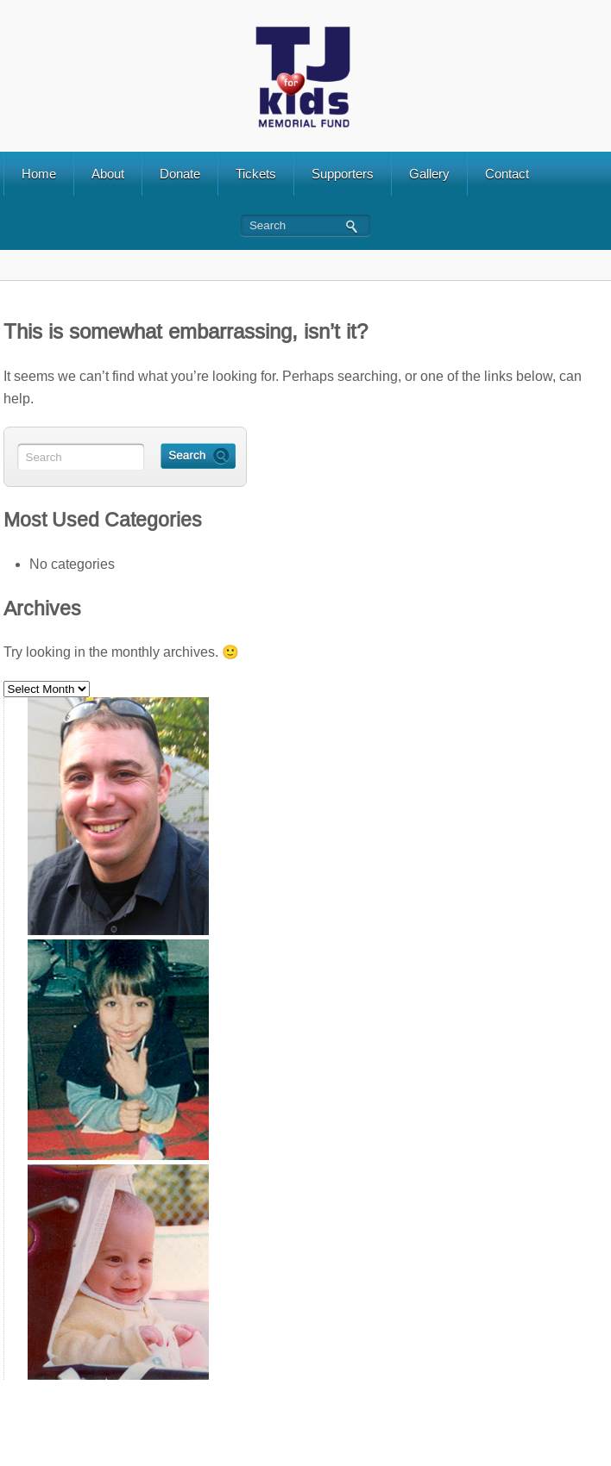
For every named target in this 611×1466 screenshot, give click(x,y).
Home (39, 173)
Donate (180, 173)
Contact (507, 173)
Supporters (343, 173)
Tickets (256, 173)
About (107, 173)
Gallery (429, 173)
